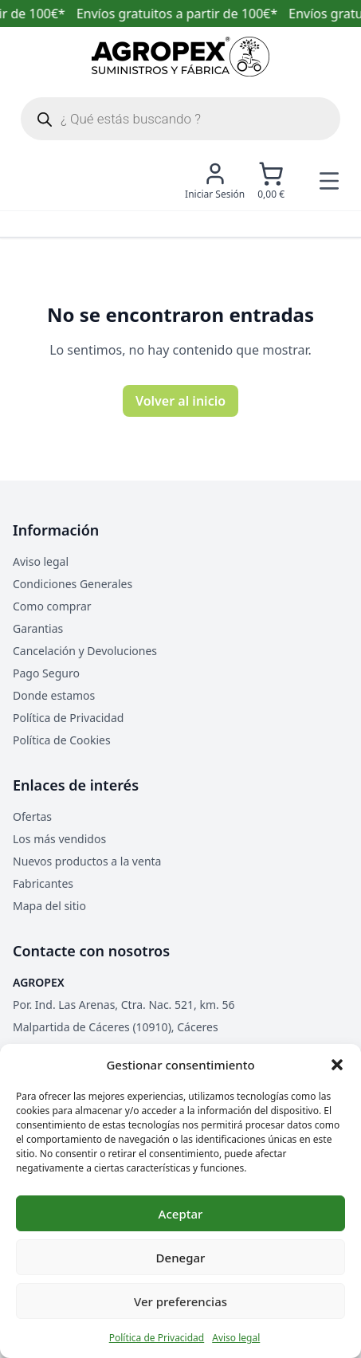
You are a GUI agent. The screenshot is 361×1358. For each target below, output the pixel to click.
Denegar (181, 1258)
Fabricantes (43, 883)
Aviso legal (236, 1337)
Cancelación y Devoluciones (85, 650)
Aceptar (181, 1214)
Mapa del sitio (49, 905)
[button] (337, 1065)
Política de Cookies (62, 740)
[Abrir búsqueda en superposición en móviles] (180, 118)
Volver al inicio (180, 401)
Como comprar (52, 606)
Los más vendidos (59, 838)
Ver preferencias (180, 1301)
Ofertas (32, 816)
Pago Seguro (46, 673)
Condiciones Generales (72, 583)
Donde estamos (54, 695)
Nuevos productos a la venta (87, 861)
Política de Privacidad (157, 1337)
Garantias (38, 628)
